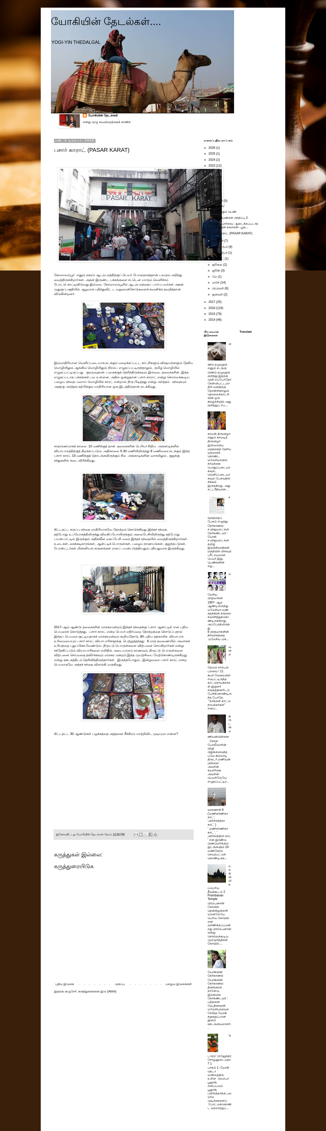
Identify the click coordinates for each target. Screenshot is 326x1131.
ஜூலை (217, 264)
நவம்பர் (218, 241)
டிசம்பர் (218, 201)
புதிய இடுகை (64, 984)
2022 (212, 171)
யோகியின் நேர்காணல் (215, 973)
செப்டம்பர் (220, 252)
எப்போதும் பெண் (223, 211)
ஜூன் (216, 270)
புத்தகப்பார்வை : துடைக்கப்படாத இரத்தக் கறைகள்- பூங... (234, 225)
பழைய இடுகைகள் (178, 984)
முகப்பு (120, 984)
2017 (212, 302)
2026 (212, 148)
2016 (212, 308)
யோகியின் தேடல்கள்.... (106, 21)
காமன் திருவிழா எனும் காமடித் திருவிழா (219, 437)
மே (215, 276)
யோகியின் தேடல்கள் (103, 115)
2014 (212, 319)
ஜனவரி (218, 294)
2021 (212, 177)
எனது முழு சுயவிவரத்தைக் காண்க (107, 122)
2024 (212, 159)
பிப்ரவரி (218, 288)
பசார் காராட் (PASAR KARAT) (231, 233)
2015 (212, 314)
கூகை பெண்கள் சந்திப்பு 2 (229, 218)
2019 (212, 189)
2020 (212, 183)
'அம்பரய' (218, 206)
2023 (212, 165)
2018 (212, 195)
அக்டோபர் (220, 247)
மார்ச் (216, 282)
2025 (212, 153)
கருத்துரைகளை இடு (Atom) (97, 991)
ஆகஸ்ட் (218, 258)
